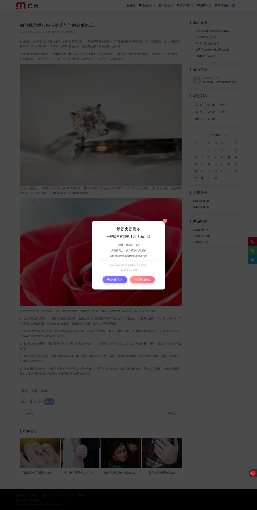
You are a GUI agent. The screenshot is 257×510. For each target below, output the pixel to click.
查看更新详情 (142, 279)
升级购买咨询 (114, 279)
